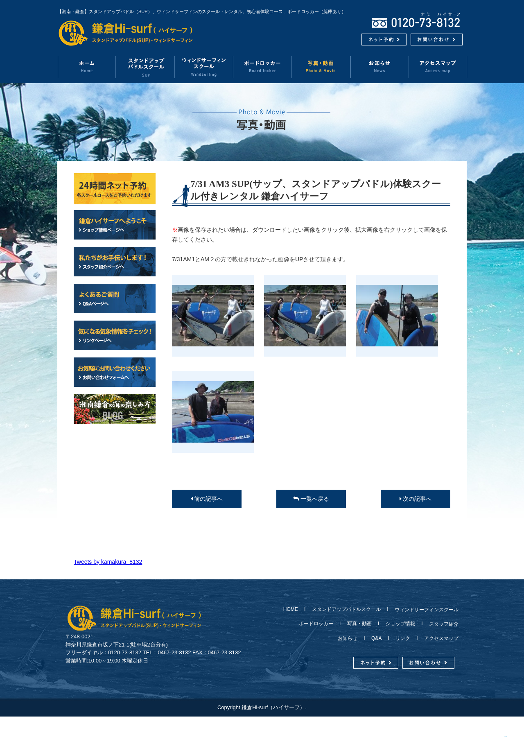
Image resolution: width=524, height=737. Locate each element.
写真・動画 (321, 67)
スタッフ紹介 (441, 624)
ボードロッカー (262, 67)
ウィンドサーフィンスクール (204, 67)
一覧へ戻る (311, 498)
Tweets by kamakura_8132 (108, 561)
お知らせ (379, 67)
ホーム (86, 67)
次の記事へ (416, 498)
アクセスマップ (438, 67)
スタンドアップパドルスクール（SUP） (145, 67)
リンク (403, 638)
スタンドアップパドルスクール (346, 609)
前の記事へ (207, 498)
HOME (293, 609)
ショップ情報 (400, 623)
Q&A (376, 638)
